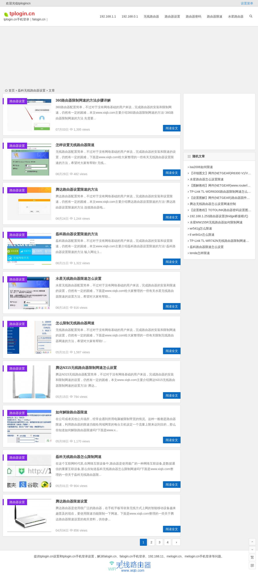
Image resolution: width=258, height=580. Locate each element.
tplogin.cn (28, 13)
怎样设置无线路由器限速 (75, 145)
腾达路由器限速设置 (71, 501)
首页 (10, 90)
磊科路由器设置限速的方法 (77, 234)
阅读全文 (172, 128)
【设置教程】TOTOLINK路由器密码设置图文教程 (224, 210)
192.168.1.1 (108, 16)
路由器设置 (172, 16)
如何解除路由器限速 (71, 412)
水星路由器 (235, 16)
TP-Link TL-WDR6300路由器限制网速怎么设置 (222, 191)
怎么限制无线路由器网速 (75, 323)
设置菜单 (247, 3)
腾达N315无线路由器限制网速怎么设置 (86, 368)
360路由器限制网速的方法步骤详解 (83, 100)
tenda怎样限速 (200, 253)
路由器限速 (214, 16)
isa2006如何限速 (201, 167)
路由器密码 (193, 16)
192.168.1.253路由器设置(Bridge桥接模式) (219, 216)
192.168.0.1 (130, 16)
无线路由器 (151, 16)
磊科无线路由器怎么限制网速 (78, 457)
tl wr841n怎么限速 (202, 234)
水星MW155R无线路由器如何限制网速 (216, 222)
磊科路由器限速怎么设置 (207, 247)
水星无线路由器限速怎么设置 (78, 278)
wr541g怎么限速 (201, 228)
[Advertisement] (129, 30)
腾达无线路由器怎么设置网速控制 (213, 204)
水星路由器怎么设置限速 (207, 179)
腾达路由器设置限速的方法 (77, 189)
